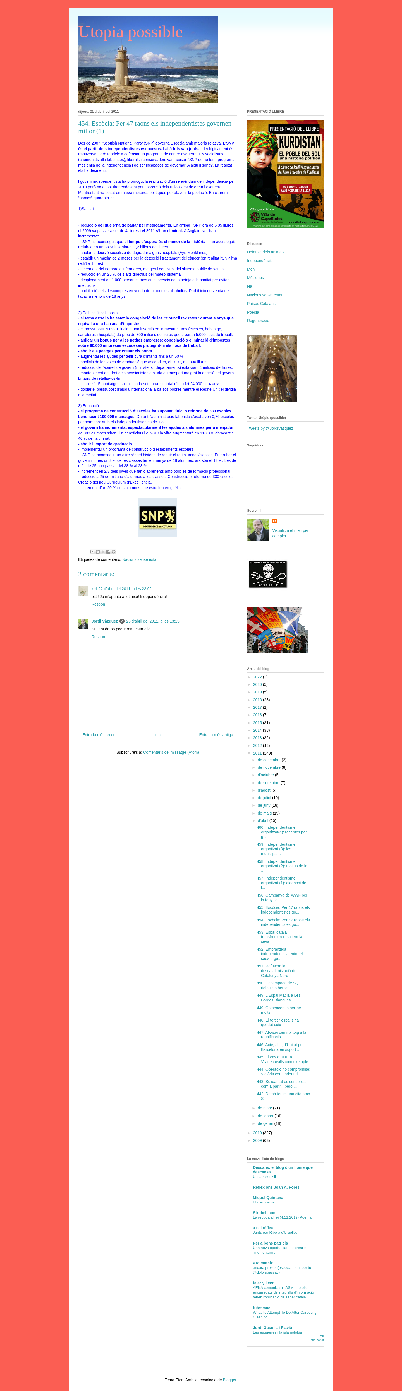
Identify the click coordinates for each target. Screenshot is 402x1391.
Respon (98, 604)
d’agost (264, 790)
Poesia (253, 312)
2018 (258, 700)
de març (265, 1108)
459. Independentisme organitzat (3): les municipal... (276, 849)
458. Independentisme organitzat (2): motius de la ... (282, 866)
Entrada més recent (99, 734)
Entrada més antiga (216, 734)
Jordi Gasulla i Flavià (272, 1327)
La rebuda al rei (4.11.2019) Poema (282, 1217)
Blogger (229, 1380)
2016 (258, 715)
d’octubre (266, 775)
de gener (266, 1123)
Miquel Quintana (268, 1197)
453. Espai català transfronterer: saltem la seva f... (279, 937)
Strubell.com (265, 1212)
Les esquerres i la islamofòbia (277, 1332)
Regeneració (258, 320)
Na (249, 286)
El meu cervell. (265, 1202)
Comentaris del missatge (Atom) (171, 752)
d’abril (263, 820)
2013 (258, 738)
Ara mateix (263, 1263)
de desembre (270, 760)
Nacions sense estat (139, 559)
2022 (258, 677)
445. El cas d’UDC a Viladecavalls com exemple (282, 1059)
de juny (264, 805)
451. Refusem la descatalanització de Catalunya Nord (276, 971)
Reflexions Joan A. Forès (276, 1187)
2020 (258, 684)
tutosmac (261, 1308)
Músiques (255, 277)
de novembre (270, 767)
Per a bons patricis (270, 1243)
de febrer (266, 1116)
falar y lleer (263, 1283)
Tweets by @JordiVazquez (270, 428)
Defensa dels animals (265, 252)
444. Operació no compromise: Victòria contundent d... (283, 1071)
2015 (258, 722)
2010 (258, 1133)
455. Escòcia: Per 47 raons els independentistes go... (283, 909)
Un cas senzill (264, 1176)
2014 (258, 730)
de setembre (269, 782)
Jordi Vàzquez (105, 621)
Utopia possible (130, 31)
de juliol (265, 798)
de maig (265, 813)
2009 (258, 1140)
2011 (258, 753)
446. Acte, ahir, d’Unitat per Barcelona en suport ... (280, 1047)
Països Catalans (261, 303)
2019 (258, 692)
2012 (258, 745)
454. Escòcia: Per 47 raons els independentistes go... (283, 922)
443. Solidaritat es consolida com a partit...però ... (281, 1084)
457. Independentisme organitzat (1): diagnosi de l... (281, 883)
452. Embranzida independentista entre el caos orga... (280, 954)
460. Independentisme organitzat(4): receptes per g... (282, 832)
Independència (260, 260)
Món (251, 269)
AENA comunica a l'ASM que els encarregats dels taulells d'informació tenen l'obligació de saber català (283, 1292)
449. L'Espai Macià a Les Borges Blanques (278, 997)
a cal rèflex (263, 1228)
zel (94, 589)
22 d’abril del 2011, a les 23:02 (125, 589)
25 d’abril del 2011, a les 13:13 (153, 621)
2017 (258, 707)
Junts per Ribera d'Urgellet (275, 1232)
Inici (157, 734)
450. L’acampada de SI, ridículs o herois (277, 985)
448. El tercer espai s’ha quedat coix (278, 1022)
